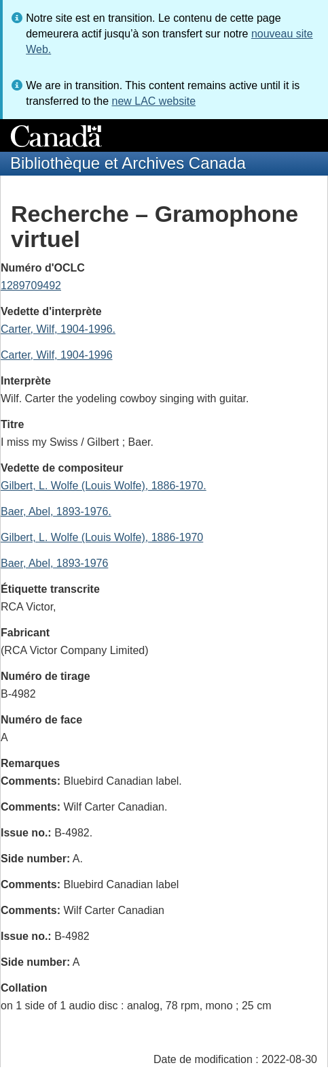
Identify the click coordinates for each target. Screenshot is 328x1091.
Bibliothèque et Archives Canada (128, 163)
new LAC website (153, 101)
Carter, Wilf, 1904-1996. (58, 329)
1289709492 (31, 285)
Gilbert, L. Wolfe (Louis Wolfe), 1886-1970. (103, 485)
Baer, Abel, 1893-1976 (54, 563)
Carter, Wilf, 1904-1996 (57, 355)
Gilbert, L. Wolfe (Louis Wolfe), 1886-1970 (102, 537)
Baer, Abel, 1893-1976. (56, 511)
